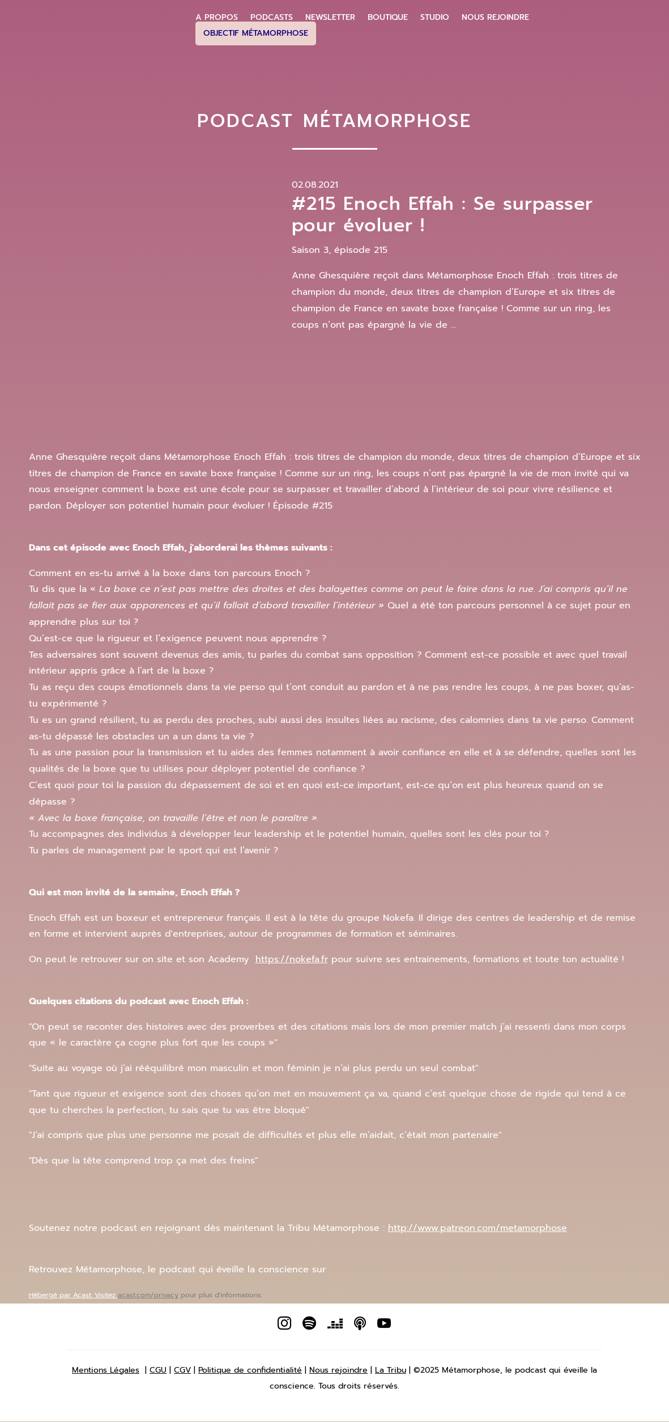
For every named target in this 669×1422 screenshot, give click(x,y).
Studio (434, 18)
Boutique (388, 18)
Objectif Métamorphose (255, 33)
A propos (216, 18)
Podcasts (271, 18)
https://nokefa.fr (291, 959)
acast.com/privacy (148, 1295)
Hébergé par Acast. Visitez (73, 1295)
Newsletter (330, 18)
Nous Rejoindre (495, 18)
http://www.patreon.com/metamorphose (477, 1228)
